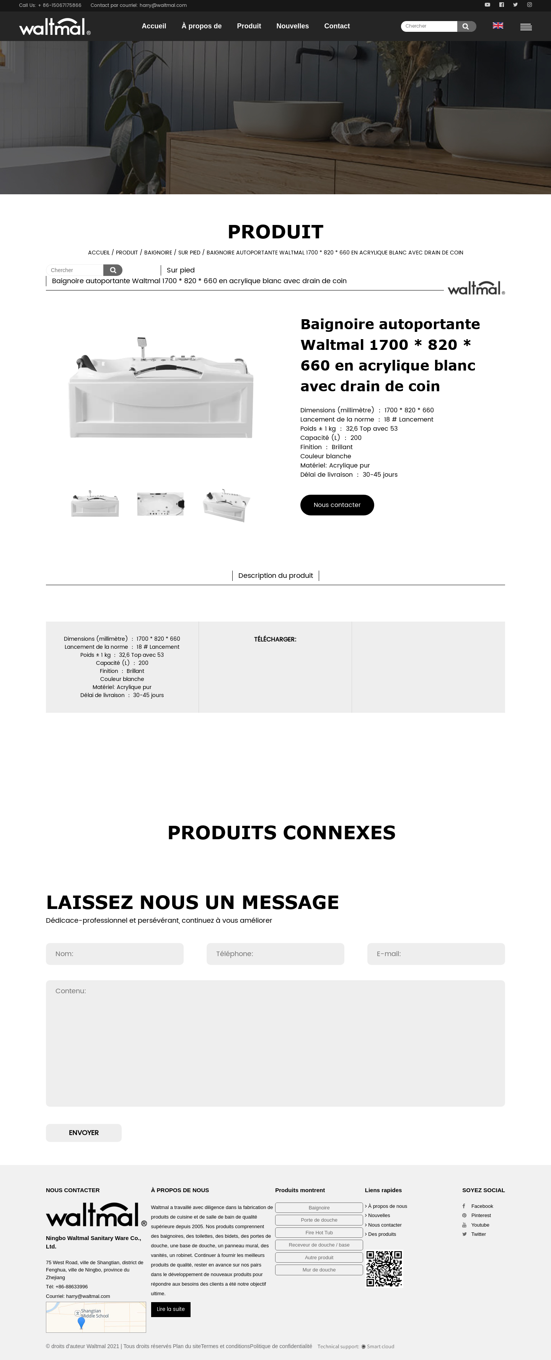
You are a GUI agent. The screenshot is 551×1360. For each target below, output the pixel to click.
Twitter (474, 1234)
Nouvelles (293, 26)
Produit (249, 26)
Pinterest (476, 1215)
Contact (337, 26)
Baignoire (158, 252)
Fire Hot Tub (319, 1232)
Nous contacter (337, 505)
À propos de (201, 26)
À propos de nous (386, 1206)
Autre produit (319, 1257)
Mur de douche (319, 1270)
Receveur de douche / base (319, 1245)
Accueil (154, 26)
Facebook (477, 1206)
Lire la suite (171, 1310)
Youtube (475, 1225)
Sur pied (189, 252)
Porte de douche (319, 1220)
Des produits (380, 1234)
